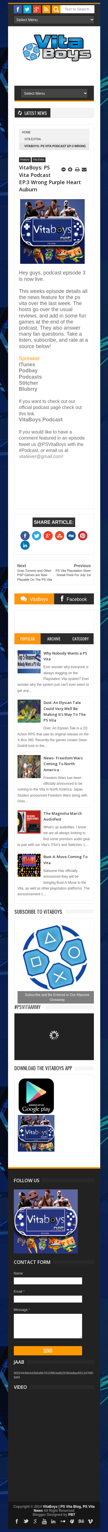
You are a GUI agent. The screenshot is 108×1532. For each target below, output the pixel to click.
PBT (71, 1515)
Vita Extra (32, 139)
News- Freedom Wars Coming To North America (63, 763)
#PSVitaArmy (27, 1006)
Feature (24, 159)
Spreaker (29, 358)
